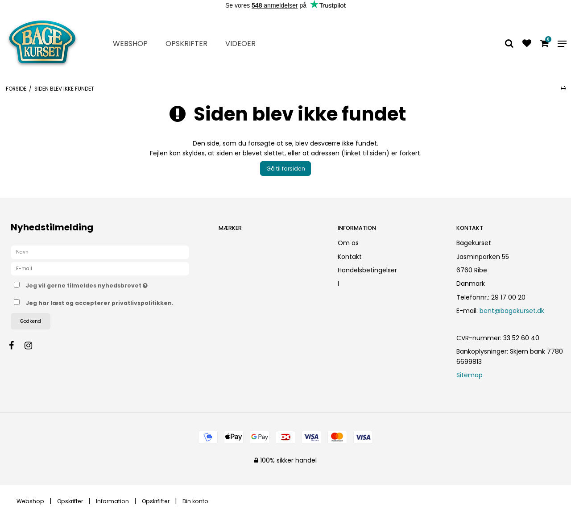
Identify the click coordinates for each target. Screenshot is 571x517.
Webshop (130, 43)
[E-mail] (100, 268)
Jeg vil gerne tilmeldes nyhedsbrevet (114, 284)
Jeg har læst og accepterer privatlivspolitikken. (100, 303)
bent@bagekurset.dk (512, 310)
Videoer (240, 43)
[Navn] (100, 251)
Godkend (30, 321)
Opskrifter (186, 43)
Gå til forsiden (285, 168)
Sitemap (469, 375)
